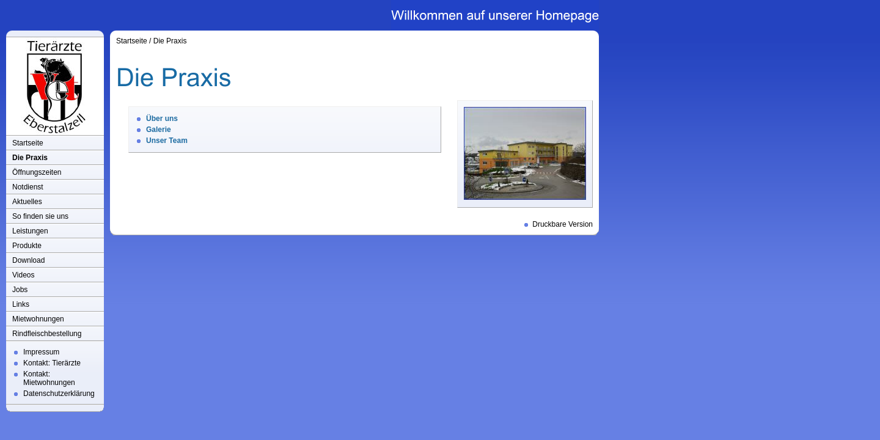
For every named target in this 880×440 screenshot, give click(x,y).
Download (28, 260)
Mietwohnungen (38, 319)
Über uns (162, 118)
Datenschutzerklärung (59, 393)
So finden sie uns (40, 216)
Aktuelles (27, 201)
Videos (23, 275)
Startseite (27, 143)
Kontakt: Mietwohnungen (49, 378)
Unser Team (167, 140)
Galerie (158, 129)
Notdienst (27, 187)
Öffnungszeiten (37, 172)
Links (20, 304)
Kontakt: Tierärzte (52, 363)
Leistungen (30, 231)
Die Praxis (30, 157)
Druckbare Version (562, 224)
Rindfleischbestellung (46, 333)
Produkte (27, 245)
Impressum (41, 352)
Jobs (20, 289)
